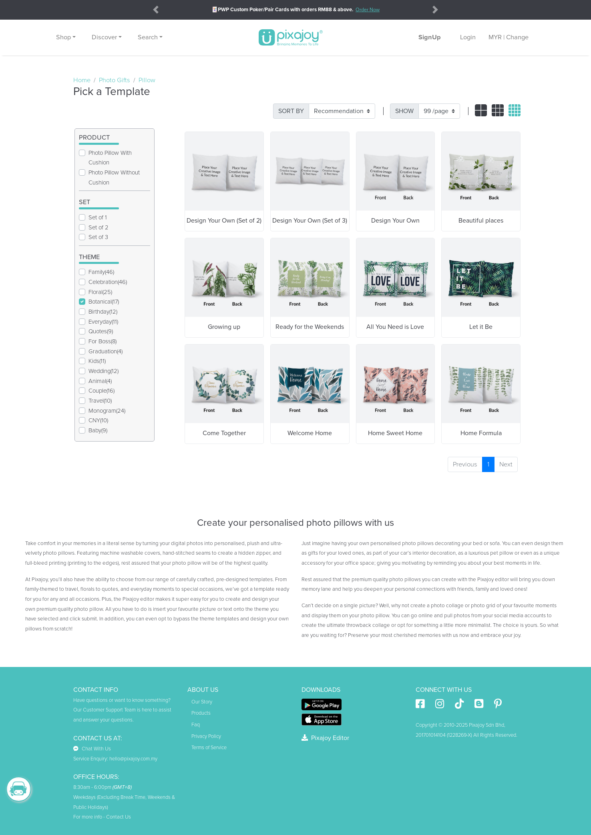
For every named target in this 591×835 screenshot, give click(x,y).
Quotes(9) (100, 331)
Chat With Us (92, 749)
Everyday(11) (103, 321)
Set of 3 (98, 237)
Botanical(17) (103, 301)
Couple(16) (101, 390)
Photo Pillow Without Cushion (114, 177)
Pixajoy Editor (325, 738)
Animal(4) (100, 381)
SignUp (429, 37)
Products (201, 713)
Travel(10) (100, 400)
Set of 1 (97, 217)
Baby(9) (97, 430)
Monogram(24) (106, 410)
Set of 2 (98, 227)
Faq (195, 725)
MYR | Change (508, 37)
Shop (63, 37)
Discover (104, 37)
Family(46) (101, 272)
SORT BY (291, 111)
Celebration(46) (107, 282)
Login (468, 37)
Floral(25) (100, 292)
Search (148, 37)
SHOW (404, 111)
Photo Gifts (114, 80)
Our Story (201, 702)
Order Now (368, 9)
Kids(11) (97, 361)
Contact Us (118, 817)
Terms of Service (209, 747)
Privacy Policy (206, 736)
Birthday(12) (102, 311)
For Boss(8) (102, 341)
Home (81, 80)
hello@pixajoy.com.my (133, 759)
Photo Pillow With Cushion (110, 157)
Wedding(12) (103, 371)
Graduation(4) (105, 351)
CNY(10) (98, 420)
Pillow (147, 80)
